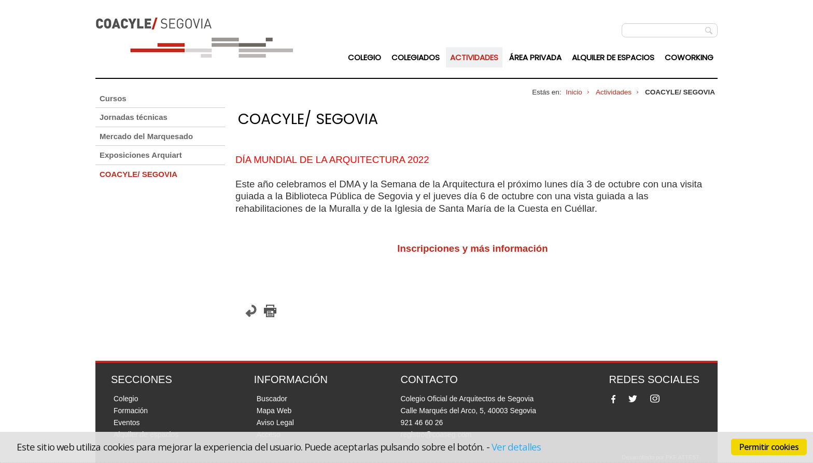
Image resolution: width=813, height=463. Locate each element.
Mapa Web (274, 410)
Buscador (272, 398)
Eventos (127, 422)
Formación (131, 410)
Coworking (689, 57)
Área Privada (535, 57)
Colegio (364, 57)
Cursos (113, 98)
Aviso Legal (275, 422)
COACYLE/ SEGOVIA (138, 174)
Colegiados (415, 57)
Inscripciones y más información (474, 248)
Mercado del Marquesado (146, 136)
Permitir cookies (768, 447)
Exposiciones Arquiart (141, 155)
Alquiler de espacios (613, 57)
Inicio (574, 92)
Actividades (474, 57)
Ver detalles (516, 446)
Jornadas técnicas (133, 117)
